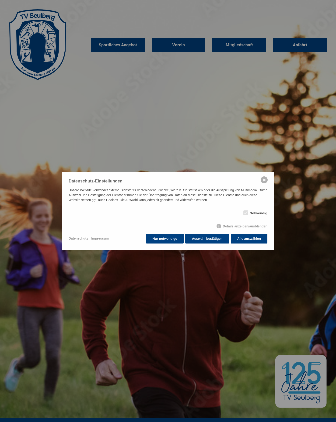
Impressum (100, 238)
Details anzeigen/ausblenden (245, 226)
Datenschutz (78, 238)
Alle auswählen (249, 238)
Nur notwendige (165, 238)
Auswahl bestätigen (207, 238)
